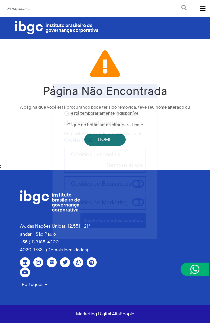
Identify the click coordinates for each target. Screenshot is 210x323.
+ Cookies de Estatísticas (99, 184)
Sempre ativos (125, 165)
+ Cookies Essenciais (93, 154)
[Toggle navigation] (202, 8)
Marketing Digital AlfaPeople (105, 314)
